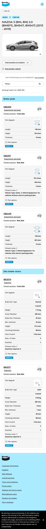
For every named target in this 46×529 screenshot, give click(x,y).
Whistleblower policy (9, 494)
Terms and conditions (10, 482)
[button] (22, 45)
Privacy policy (7, 486)
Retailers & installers (9, 498)
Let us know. (39, 78)
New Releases (7, 474)
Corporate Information (10, 466)
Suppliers (5, 470)
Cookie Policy (6, 526)
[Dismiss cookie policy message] (43, 520)
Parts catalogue (7, 502)
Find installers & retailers (17, 62)
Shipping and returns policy (12, 490)
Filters (23, 84)
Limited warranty (8, 478)
